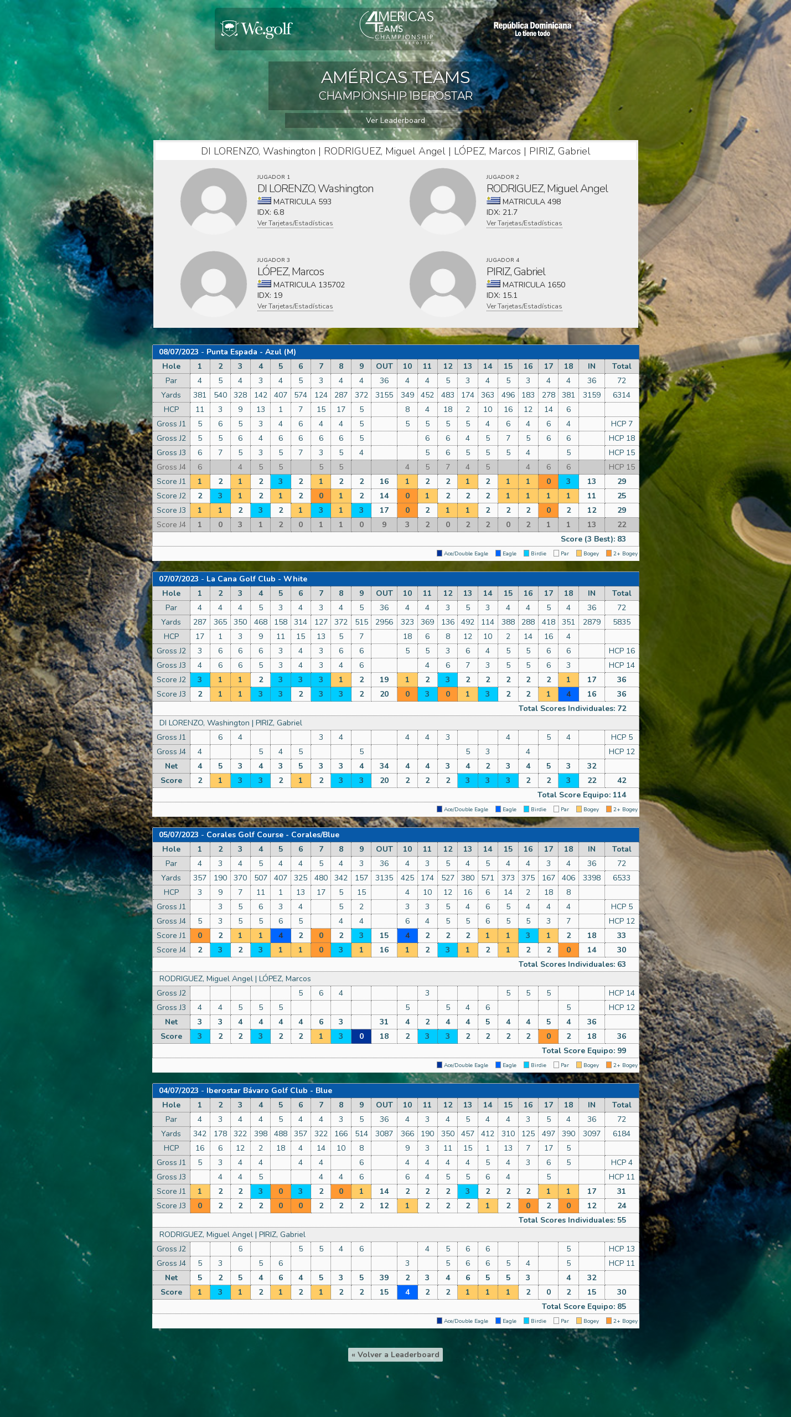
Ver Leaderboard (395, 120)
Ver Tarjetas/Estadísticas (295, 223)
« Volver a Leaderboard (395, 1354)
